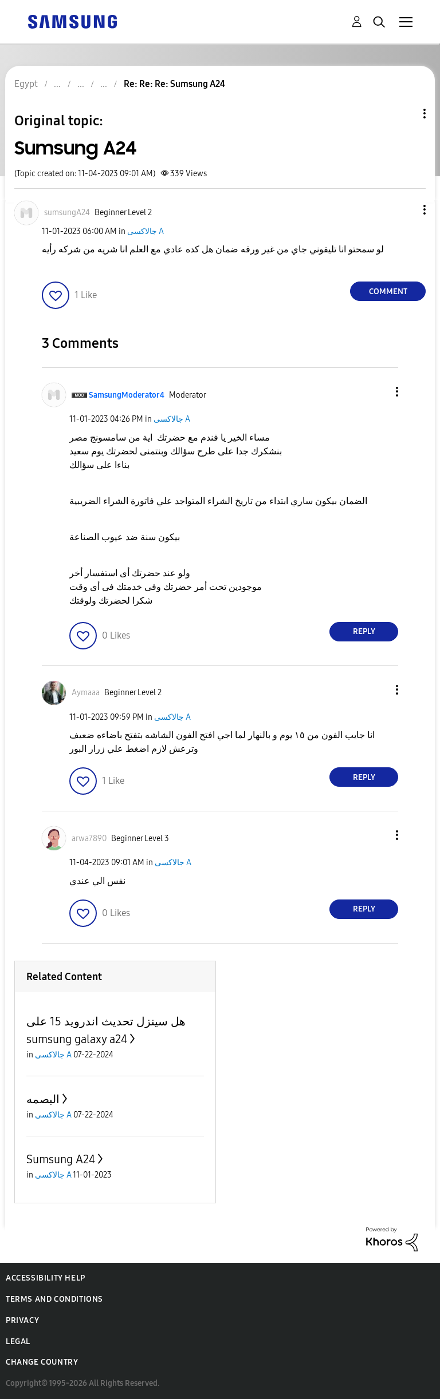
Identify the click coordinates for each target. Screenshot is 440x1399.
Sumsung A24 (60, 1159)
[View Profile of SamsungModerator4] (126, 395)
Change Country (42, 1362)
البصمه (43, 1099)
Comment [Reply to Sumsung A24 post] (388, 291)
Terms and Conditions (54, 1299)
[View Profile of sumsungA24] (67, 212)
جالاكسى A (145, 231)
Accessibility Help (45, 1278)
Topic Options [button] (405, 113)
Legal (18, 1341)
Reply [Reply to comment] (364, 631)
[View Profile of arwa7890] (89, 838)
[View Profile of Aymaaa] (86, 692)
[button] (405, 210)
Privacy (22, 1320)
